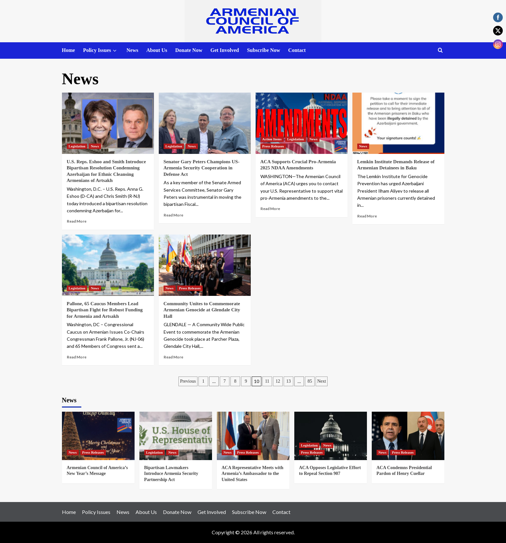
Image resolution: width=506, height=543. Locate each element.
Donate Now (188, 50)
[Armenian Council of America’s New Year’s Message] (98, 436)
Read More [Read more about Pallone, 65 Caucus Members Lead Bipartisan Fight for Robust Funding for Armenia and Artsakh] (76, 357)
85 (310, 381)
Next (321, 381)
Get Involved (224, 50)
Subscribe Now (263, 50)
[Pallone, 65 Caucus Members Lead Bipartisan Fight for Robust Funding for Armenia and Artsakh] (108, 265)
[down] (114, 51)
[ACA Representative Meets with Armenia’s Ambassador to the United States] (253, 436)
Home (68, 50)
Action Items (272, 139)
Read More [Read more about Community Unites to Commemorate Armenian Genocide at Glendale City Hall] (173, 357)
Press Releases (273, 146)
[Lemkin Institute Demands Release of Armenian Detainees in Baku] (398, 123)
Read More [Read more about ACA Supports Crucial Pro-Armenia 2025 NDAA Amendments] (270, 208)
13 (288, 381)
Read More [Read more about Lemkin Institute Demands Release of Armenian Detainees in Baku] (367, 216)
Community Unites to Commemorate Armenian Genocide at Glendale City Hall (202, 310)
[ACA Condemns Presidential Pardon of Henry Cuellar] (408, 436)
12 (278, 381)
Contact (297, 50)
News (132, 50)
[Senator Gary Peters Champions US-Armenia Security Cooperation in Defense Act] (205, 123)
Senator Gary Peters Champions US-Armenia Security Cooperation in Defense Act (202, 168)
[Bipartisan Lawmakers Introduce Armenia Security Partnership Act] (175, 436)
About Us (156, 50)
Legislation (77, 146)
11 (267, 381)
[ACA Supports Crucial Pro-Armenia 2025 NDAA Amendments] (302, 123)
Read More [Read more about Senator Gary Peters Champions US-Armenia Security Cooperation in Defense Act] (173, 215)
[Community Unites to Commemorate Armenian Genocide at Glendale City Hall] (205, 265)
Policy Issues (100, 50)
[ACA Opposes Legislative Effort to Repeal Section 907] (330, 436)
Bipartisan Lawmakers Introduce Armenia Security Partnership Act (171, 473)
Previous (188, 381)
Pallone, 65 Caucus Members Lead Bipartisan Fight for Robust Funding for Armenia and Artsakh (105, 310)
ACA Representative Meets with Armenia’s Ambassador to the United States (252, 473)
